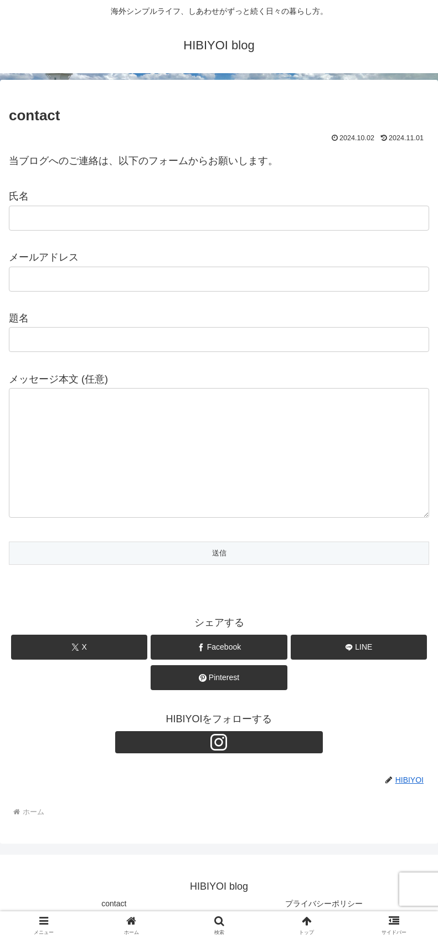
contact (113, 903)
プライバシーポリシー (324, 903)
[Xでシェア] (79, 647)
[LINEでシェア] (359, 647)
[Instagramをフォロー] (219, 742)
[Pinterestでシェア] (219, 677)
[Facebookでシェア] (219, 647)
